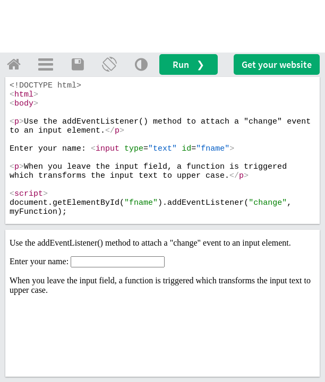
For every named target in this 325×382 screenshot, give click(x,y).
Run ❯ (188, 64)
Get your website (277, 64)
